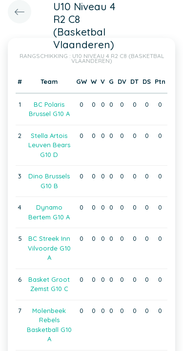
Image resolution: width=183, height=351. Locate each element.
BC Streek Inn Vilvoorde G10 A (49, 247)
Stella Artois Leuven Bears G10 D (49, 145)
